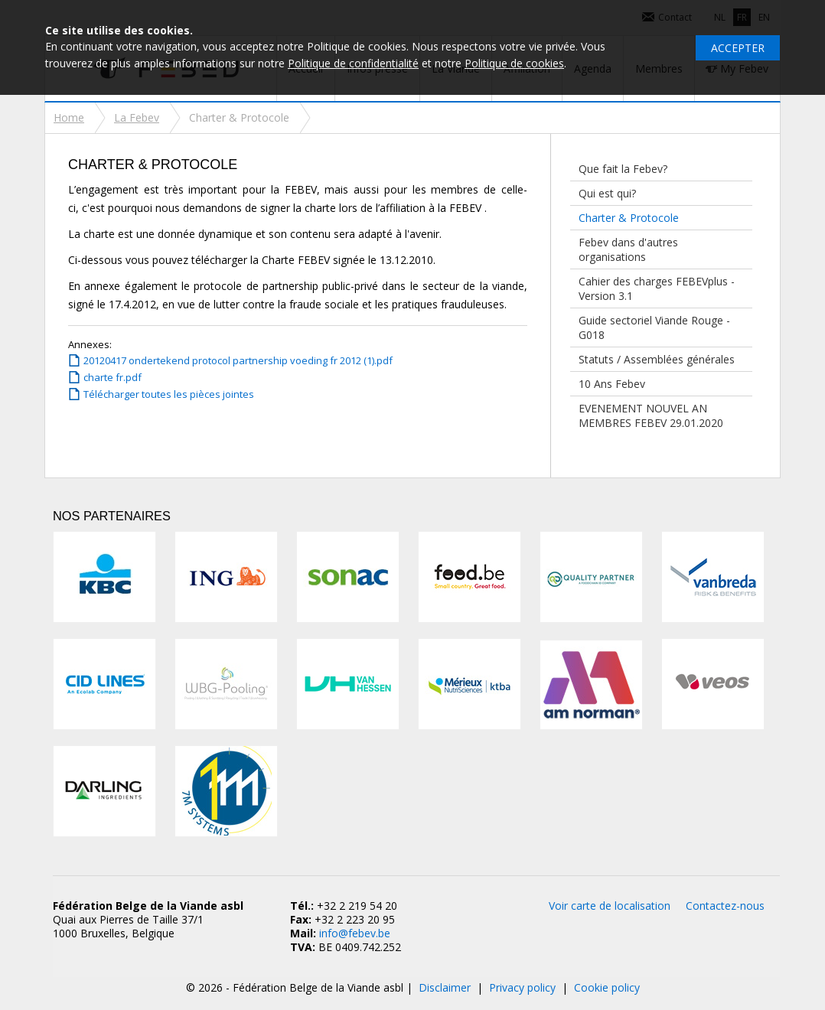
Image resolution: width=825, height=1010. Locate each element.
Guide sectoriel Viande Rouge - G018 (654, 327)
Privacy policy (522, 987)
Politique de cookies (514, 63)
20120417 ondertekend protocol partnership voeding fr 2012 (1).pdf (238, 360)
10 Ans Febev (612, 383)
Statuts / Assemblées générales (657, 359)
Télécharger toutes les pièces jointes (168, 394)
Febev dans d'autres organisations (628, 249)
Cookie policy (607, 987)
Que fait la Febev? (623, 168)
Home (69, 117)
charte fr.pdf (112, 377)
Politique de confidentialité (353, 63)
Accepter (738, 48)
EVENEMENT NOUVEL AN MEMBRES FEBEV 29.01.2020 (651, 415)
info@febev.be (354, 933)
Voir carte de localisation (609, 905)
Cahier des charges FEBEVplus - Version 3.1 (657, 288)
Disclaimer (445, 987)
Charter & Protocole (629, 217)
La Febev (136, 117)
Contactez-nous (725, 905)
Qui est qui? (607, 193)
